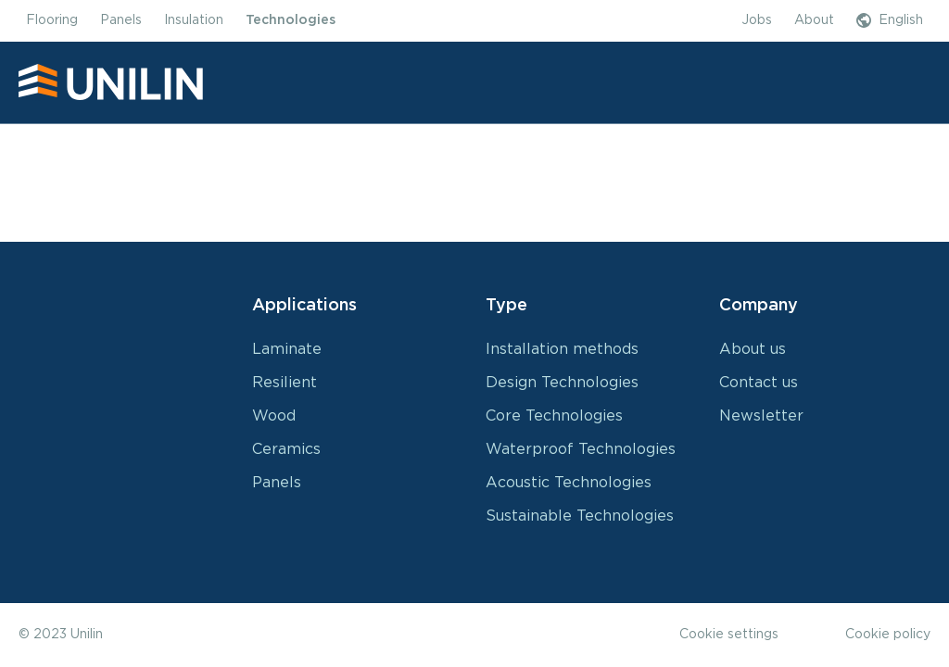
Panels (276, 482)
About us (752, 349)
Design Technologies (562, 382)
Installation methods (562, 349)
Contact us (758, 382)
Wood (274, 416)
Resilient (284, 382)
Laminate (287, 349)
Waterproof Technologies (581, 449)
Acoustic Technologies (569, 482)
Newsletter (761, 416)
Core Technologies (554, 416)
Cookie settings (728, 634)
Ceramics (286, 449)
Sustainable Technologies (580, 516)
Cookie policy (887, 634)
